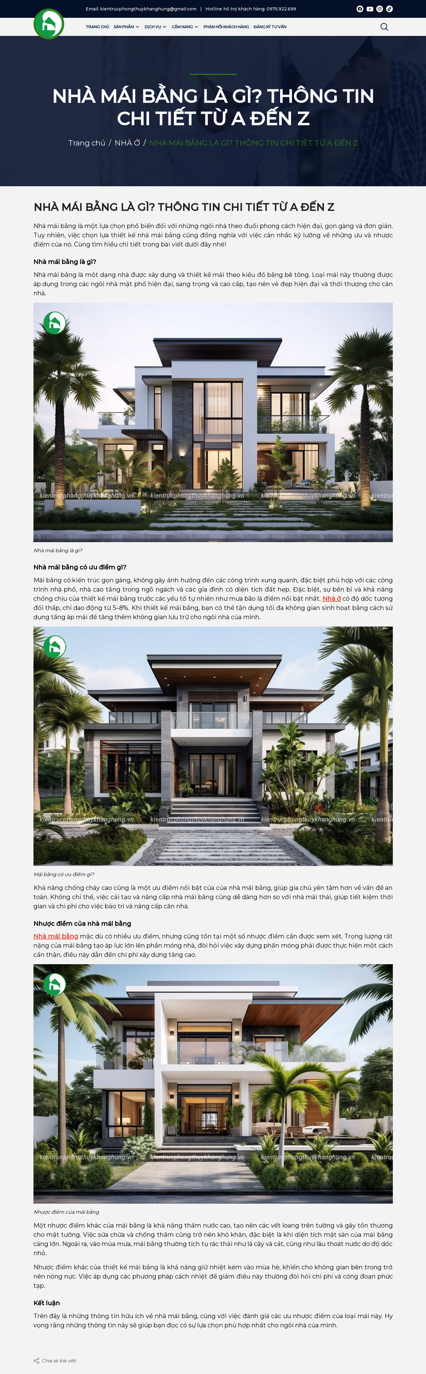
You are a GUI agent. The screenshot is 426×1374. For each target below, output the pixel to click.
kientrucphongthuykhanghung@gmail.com (148, 9)
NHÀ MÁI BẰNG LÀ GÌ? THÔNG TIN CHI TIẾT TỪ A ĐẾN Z (183, 207)
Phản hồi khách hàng (226, 27)
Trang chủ (97, 27)
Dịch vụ (156, 27)
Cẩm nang (185, 27)
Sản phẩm (127, 27)
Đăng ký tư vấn (270, 27)
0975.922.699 (281, 9)
